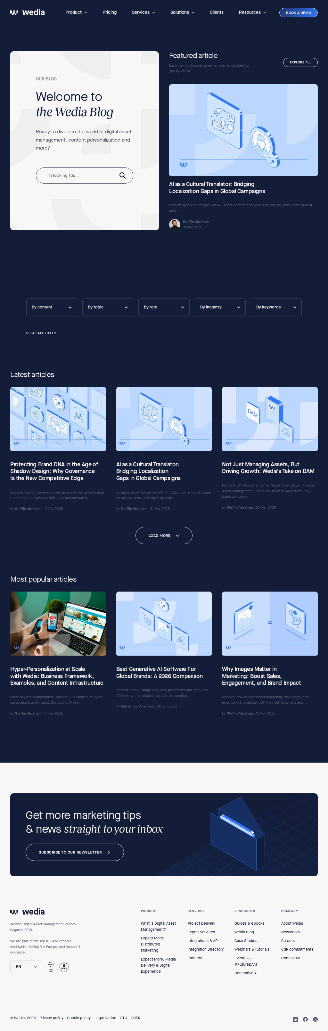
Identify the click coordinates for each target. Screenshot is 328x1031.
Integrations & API (203, 940)
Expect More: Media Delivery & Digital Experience (158, 965)
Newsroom (290, 932)
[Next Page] (164, 535)
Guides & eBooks (249, 923)
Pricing (109, 12)
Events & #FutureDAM (245, 961)
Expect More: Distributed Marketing (152, 944)
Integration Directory (206, 949)
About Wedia (292, 923)
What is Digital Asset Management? (158, 926)
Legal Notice (105, 1017)
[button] (76, 12)
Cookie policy (79, 1017)
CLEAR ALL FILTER (41, 333)
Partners (195, 958)
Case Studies (245, 940)
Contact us (290, 958)
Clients (217, 12)
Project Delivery (201, 923)
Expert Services (201, 932)
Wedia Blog (244, 932)
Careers (288, 940)
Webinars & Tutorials (251, 949)
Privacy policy (51, 1017)
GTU (123, 1017)
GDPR (135, 1017)
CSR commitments (297, 949)
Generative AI (246, 973)
